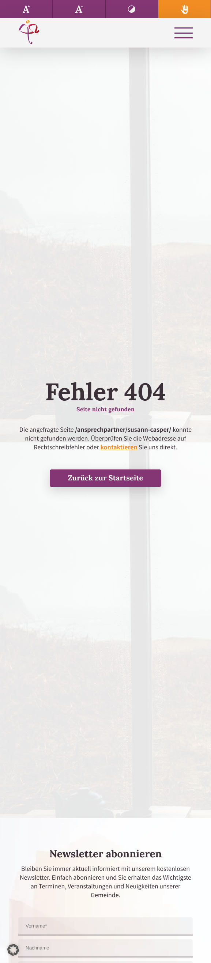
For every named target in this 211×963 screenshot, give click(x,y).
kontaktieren (118, 446)
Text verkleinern (79, 9)
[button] (13, 950)
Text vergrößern (26, 9)
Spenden (184, 9)
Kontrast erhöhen (132, 9)
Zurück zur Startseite (105, 478)
